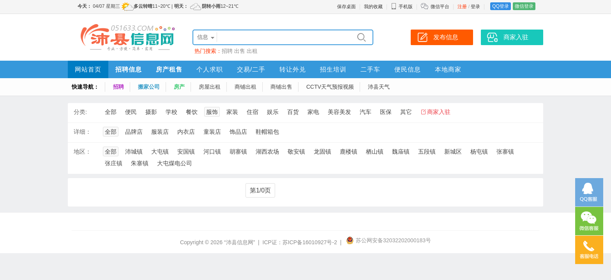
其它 (406, 111)
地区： (82, 151)
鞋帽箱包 (267, 131)
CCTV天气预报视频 (330, 87)
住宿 (252, 111)
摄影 (151, 111)
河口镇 (212, 151)
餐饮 (192, 111)
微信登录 (524, 6)
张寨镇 (505, 151)
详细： (82, 131)
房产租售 (169, 69)
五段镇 (427, 151)
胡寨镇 (238, 151)
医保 (386, 111)
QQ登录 (500, 6)
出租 (252, 51)
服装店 (160, 131)
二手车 (370, 69)
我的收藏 (373, 6)
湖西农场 (267, 151)
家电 (313, 111)
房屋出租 (210, 87)
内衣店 (186, 131)
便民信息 (407, 69)
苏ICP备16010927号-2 (310, 242)
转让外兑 (292, 69)
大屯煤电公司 (174, 163)
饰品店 (238, 131)
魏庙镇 (401, 151)
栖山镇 (374, 151)
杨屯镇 (479, 151)
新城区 (453, 151)
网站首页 (88, 69)
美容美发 (339, 111)
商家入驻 (438, 111)
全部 (111, 111)
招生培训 (333, 69)
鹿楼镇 (348, 151)
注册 (462, 6)
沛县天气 (379, 87)
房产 (179, 87)
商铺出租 (245, 87)
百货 (293, 111)
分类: (80, 111)
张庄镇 (113, 163)
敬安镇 (296, 151)
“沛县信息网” (239, 242)
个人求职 (209, 69)
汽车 (365, 111)
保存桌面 (346, 6)
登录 (475, 6)
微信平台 (440, 6)
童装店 (212, 131)
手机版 (402, 6)
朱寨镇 (139, 163)
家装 (232, 111)
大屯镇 (160, 151)
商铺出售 (281, 87)
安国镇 (186, 151)
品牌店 (134, 131)
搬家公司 (149, 87)
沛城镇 (134, 151)
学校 (171, 111)
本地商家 (448, 69)
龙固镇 (322, 151)
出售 (239, 51)
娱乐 (273, 111)
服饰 (212, 111)
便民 (131, 111)
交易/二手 (251, 69)
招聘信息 (128, 69)
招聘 (227, 51)
